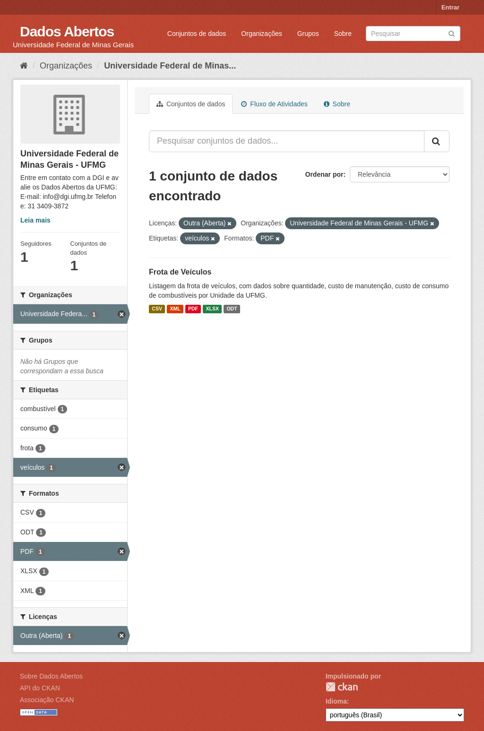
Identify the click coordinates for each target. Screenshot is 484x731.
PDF (193, 309)
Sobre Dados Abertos (51, 676)
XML (175, 309)
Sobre (343, 33)
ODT (231, 309)
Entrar (450, 7)
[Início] (24, 65)
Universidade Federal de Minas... (170, 65)
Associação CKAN (47, 700)
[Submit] (452, 33)
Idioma (336, 701)
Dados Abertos (67, 31)
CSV (157, 309)
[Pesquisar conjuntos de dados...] (286, 141)
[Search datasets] (413, 33)
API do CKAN (40, 688)
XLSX (212, 309)
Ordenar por (324, 174)
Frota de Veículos (180, 272)
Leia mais (35, 220)
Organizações (261, 33)
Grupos (308, 33)
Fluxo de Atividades (274, 104)
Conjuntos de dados (196, 33)
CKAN (342, 687)
